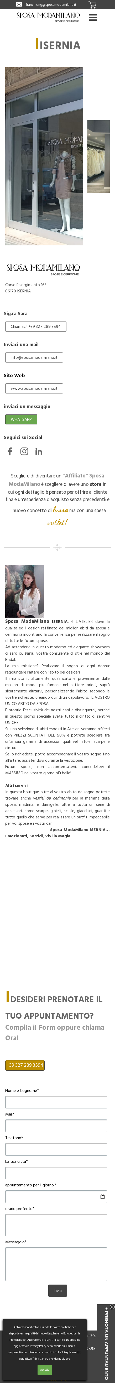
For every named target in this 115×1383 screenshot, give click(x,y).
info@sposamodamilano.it (34, 357)
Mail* (9, 1114)
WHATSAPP (21, 419)
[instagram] (24, 451)
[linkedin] (38, 451)
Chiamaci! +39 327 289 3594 (36, 326)
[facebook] (9, 451)
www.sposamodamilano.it (34, 388)
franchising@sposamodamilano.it (51, 5)
